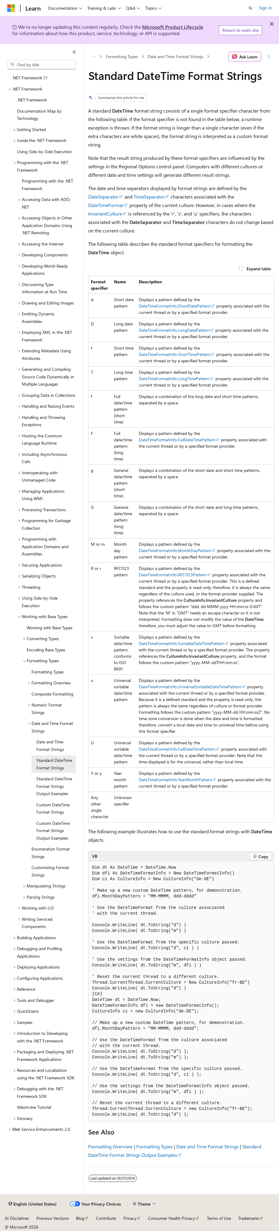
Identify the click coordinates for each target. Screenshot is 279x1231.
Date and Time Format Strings (175, 56)
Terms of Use (219, 1218)
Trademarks (248, 1218)
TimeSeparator (149, 196)
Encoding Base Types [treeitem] (46, 650)
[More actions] (269, 56)
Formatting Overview (110, 1146)
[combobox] (41, 65)
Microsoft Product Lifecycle (172, 27)
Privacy (130, 1218)
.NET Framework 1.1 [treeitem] (29, 78)
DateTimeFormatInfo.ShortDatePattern (175, 306)
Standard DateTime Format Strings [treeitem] (54, 764)
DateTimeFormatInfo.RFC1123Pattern (173, 575)
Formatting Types (122, 56)
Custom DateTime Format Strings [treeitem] (53, 808)
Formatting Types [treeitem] (48, 672)
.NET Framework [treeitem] (32, 100)
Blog (80, 1218)
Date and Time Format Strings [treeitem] (50, 745)
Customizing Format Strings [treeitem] (50, 871)
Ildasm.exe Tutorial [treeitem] (34, 1107)
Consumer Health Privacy (171, 1218)
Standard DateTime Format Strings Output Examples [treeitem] (54, 786)
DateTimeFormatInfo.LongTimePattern (174, 378)
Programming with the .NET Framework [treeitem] (47, 184)
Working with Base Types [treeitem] (49, 627)
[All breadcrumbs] (93, 56)
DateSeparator (103, 196)
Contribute (106, 1218)
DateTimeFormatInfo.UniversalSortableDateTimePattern (190, 687)
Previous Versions (52, 1218)
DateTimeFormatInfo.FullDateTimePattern (177, 440)
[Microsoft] (11, 8)
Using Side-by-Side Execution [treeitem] (44, 151)
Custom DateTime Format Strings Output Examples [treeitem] (53, 830)
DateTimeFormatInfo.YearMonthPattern (175, 779)
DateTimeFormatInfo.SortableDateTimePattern (181, 643)
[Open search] (250, 8)
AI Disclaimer (17, 1218)
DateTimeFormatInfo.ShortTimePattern (175, 354)
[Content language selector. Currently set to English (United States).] (32, 1204)
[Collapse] (74, 52)
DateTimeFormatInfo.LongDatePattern (174, 330)
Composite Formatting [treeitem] (52, 694)
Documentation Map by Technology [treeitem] (39, 114)
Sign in (265, 8)
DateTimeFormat (105, 205)
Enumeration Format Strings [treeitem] (51, 852)
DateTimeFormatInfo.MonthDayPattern (175, 550)
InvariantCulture (105, 213)
